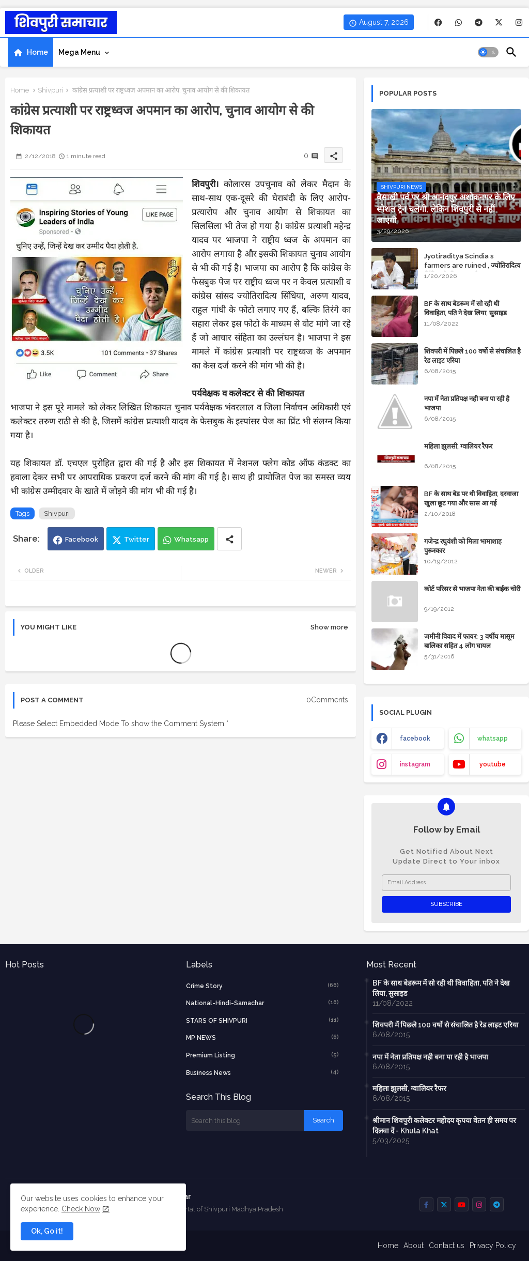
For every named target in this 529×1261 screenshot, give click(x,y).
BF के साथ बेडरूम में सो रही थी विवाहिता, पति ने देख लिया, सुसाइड (465, 308)
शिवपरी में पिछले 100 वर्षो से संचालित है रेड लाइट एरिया (472, 355)
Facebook (81, 539)
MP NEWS (262, 1037)
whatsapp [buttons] (492, 738)
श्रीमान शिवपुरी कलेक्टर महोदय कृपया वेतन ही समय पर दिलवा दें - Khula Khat (444, 1125)
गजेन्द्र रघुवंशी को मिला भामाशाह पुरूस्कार (463, 546)
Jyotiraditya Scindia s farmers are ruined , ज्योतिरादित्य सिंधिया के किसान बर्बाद (472, 265)
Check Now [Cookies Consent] (80, 1209)
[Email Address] (446, 882)
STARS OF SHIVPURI (262, 1020)
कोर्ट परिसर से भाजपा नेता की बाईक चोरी (472, 589)
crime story (262, 985)
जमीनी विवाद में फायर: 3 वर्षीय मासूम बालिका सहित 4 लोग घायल (469, 641)
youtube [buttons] (492, 764)
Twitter (136, 539)
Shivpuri (51, 90)
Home (37, 52)
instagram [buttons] (415, 764)
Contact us (446, 1245)
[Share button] (229, 538)
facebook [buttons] (415, 738)
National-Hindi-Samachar (262, 1002)
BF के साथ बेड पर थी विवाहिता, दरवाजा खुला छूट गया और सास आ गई (471, 498)
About (413, 1245)
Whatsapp (191, 539)
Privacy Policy (493, 1245)
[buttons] (438, 22)
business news (262, 1072)
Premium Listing (262, 1055)
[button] (488, 52)
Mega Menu (79, 52)
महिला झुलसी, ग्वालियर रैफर (458, 446)
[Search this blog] (245, 1120)
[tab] (30, 52)
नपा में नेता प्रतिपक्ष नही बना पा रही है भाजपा (466, 403)
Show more (329, 627)
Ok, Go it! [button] (47, 1231)
